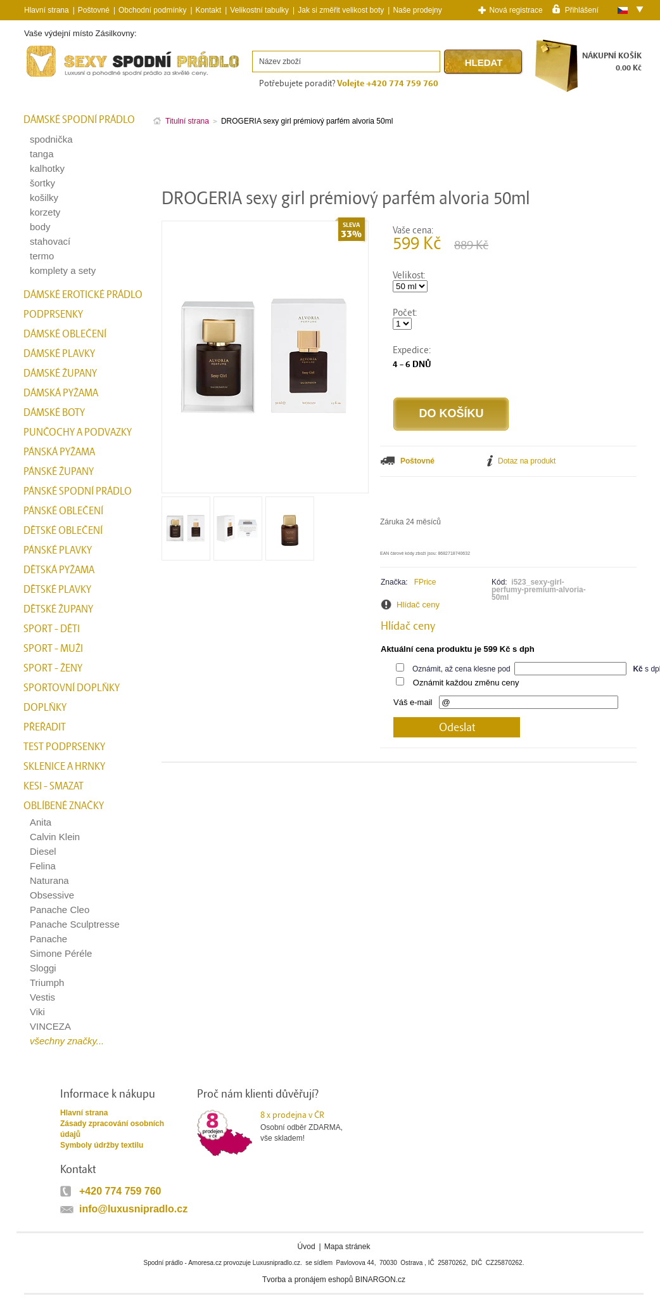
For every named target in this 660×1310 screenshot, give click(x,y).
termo (42, 256)
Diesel (43, 851)
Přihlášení (582, 9)
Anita (40, 822)
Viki (37, 1011)
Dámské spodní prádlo (79, 120)
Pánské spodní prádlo (77, 491)
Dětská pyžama (58, 570)
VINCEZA (50, 1026)
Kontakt (209, 10)
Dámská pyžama (60, 393)
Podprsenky (53, 314)
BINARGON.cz (380, 1279)
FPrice (425, 582)
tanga (42, 154)
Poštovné (94, 10)
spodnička (51, 139)
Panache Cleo (59, 909)
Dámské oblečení (64, 334)
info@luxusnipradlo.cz (133, 1208)
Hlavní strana (84, 1112)
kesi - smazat (53, 786)
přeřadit (44, 727)
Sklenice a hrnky (64, 767)
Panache (48, 939)
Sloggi (43, 968)
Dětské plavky (57, 590)
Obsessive (52, 895)
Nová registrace (516, 10)
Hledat (484, 62)
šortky (42, 183)
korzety (45, 212)
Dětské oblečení (63, 531)
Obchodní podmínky (152, 10)
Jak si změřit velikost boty (341, 10)
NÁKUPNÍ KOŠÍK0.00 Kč (612, 62)
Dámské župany (60, 373)
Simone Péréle (61, 953)
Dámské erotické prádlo (83, 295)
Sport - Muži (53, 649)
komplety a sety (63, 270)
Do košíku (451, 413)
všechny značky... (67, 1041)
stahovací (50, 241)
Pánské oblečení (63, 511)
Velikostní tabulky (259, 10)
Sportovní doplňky (71, 688)
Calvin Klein (55, 836)
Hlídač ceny (418, 604)
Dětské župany (58, 609)
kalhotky (47, 168)
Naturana (49, 880)
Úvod (306, 1246)
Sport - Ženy (52, 668)
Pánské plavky (57, 550)
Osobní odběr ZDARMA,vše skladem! (309, 1126)
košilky (44, 197)
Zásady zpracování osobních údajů (112, 1129)
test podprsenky (64, 747)
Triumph (47, 982)
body (40, 226)
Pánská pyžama (59, 452)
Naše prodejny (417, 10)
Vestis (42, 997)
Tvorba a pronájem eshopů (307, 1279)
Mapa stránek (347, 1246)
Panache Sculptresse (75, 924)
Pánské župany (58, 472)
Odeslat (457, 727)
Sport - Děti (51, 629)
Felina (43, 866)
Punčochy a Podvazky (77, 432)
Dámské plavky (59, 354)
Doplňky (45, 708)
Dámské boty (54, 413)
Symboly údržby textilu (101, 1145)
